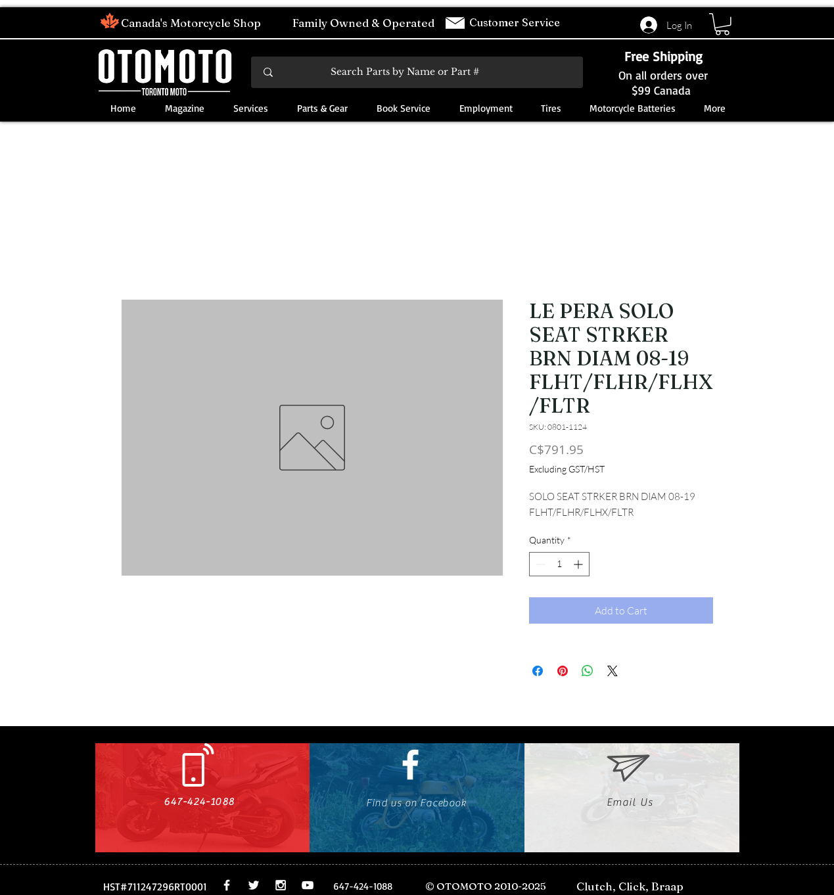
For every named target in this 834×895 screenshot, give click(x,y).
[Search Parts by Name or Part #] (418, 72)
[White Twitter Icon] (253, 885)
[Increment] (579, 564)
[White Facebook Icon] (410, 765)
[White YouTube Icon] (307, 885)
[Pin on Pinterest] (562, 671)
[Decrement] (539, 564)
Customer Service (516, 22)
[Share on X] (612, 671)
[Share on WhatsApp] (587, 671)
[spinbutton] (559, 564)
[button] (722, 24)
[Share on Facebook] (537, 671)
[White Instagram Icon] (280, 885)
